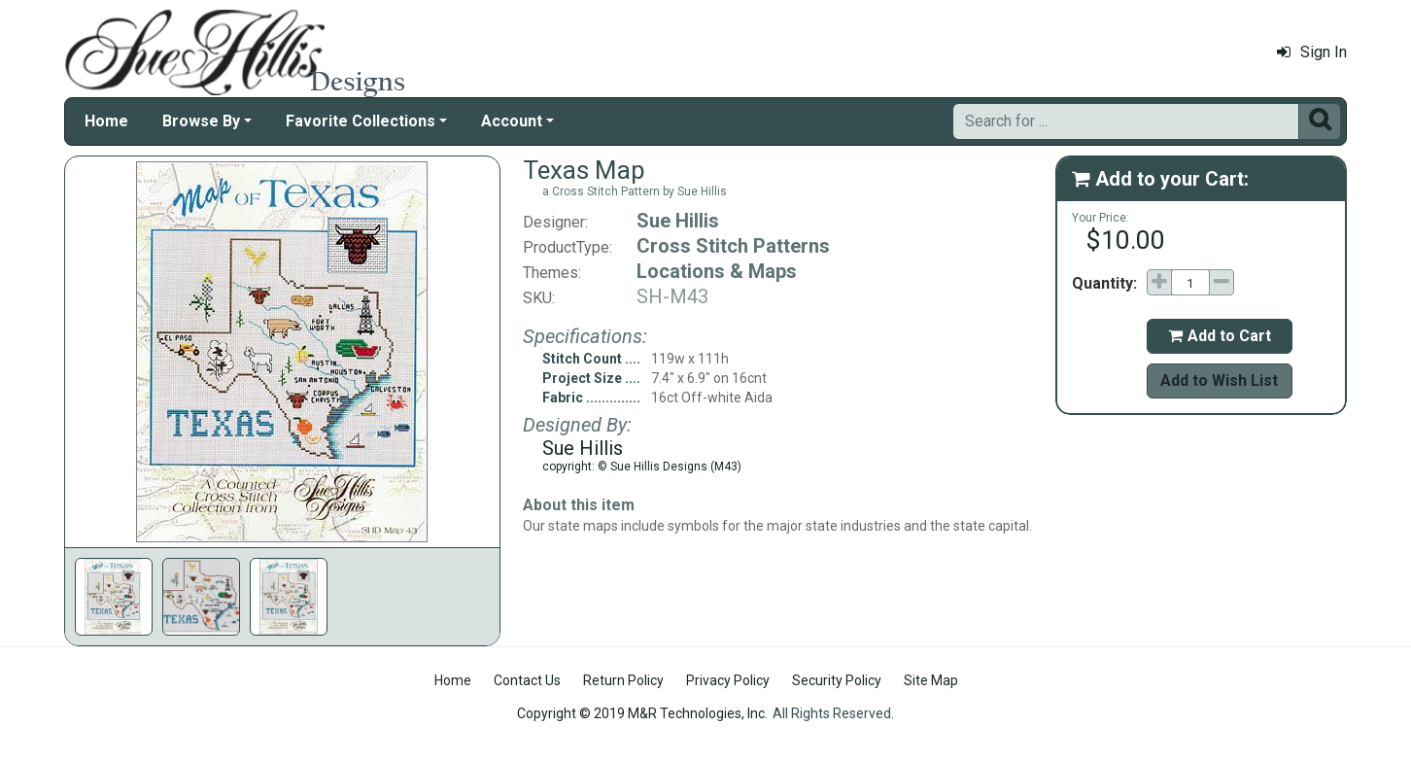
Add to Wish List (1219, 380)
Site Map (931, 680)
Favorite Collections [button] (360, 121)
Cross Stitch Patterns (733, 246)
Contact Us (527, 680)
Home (106, 121)
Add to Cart (1219, 336)
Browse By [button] (201, 121)
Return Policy (623, 680)
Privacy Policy (728, 680)
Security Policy (836, 680)
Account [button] (511, 121)
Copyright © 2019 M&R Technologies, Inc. (642, 713)
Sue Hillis (678, 220)
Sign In (1312, 52)
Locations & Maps (717, 271)
